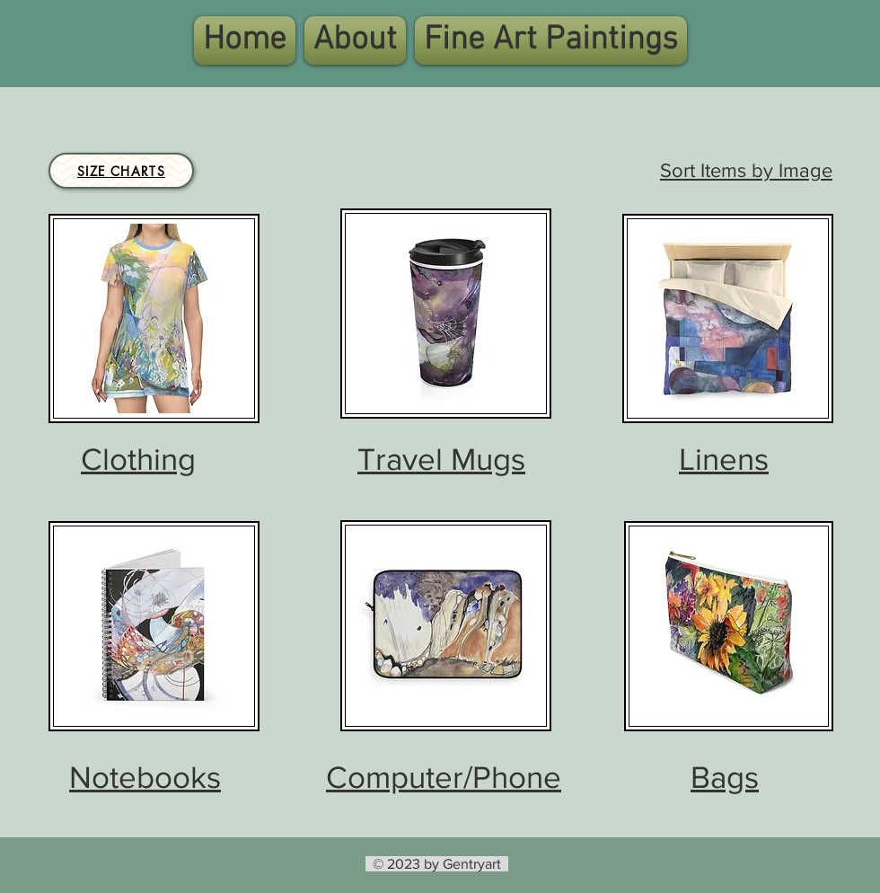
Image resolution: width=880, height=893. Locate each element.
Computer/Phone (443, 777)
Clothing (138, 459)
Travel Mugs (441, 459)
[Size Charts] (121, 171)
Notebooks (145, 777)
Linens (724, 459)
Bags (725, 777)
